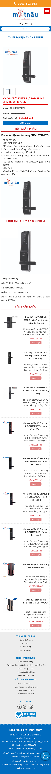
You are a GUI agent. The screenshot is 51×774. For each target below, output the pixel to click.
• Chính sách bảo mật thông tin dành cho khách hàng (25, 665)
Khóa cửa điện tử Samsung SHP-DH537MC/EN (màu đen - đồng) (36, 426)
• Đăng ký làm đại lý (25, 650)
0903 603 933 (25, 3)
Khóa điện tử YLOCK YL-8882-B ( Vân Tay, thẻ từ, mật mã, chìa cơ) (36, 320)
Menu (47, 11)
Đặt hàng (35, 342)
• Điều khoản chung (25, 662)
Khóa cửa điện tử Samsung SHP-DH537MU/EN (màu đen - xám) (36, 461)
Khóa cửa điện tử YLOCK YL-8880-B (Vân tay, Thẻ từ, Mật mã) (36, 390)
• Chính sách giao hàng (25, 668)
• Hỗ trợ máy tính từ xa (25, 683)
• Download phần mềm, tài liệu (25, 687)
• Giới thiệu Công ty (25, 640)
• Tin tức (25, 643)
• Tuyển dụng (25, 647)
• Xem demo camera (25, 690)
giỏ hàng (25, 23)
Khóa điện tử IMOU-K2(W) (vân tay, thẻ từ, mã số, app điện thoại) (36, 355)
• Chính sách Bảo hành (25, 675)
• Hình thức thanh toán (25, 694)
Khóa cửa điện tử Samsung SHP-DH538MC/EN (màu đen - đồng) (36, 496)
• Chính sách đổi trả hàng (25, 672)
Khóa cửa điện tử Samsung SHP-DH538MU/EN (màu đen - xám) (36, 532)
